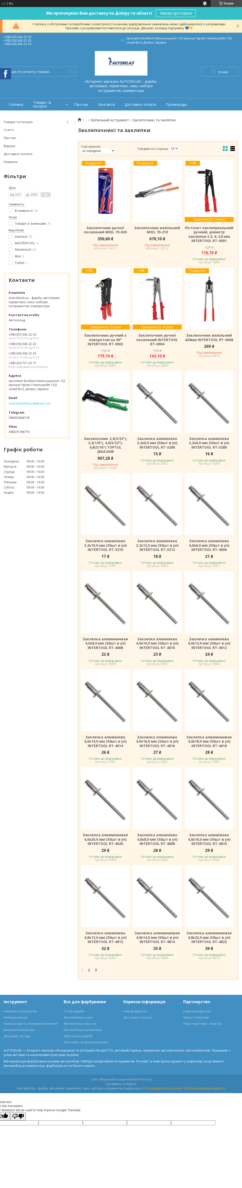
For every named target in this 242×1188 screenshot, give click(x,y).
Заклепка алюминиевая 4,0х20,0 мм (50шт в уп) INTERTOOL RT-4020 (105, 839)
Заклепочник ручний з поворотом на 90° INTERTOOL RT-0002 (105, 339)
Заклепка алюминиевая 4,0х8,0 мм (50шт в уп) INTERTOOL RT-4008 (105, 643)
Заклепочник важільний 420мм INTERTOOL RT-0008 (209, 337)
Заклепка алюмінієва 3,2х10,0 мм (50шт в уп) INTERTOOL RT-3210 (105, 545)
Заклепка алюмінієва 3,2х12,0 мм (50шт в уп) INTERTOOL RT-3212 (157, 545)
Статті (9, 130)
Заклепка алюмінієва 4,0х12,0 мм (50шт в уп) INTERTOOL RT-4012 (209, 643)
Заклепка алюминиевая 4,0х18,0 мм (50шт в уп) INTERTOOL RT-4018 (209, 741)
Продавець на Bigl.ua (121, 1084)
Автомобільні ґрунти (80, 1023)
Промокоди (176, 104)
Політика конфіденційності (205, 1088)
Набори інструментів (20, 1011)
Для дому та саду (17, 1036)
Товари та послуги (42, 104)
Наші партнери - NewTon (202, 1023)
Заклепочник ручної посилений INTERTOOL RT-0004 (157, 339)
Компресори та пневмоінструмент (31, 1023)
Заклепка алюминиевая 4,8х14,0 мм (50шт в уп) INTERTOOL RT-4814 (157, 937)
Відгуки (9, 146)
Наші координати (197, 1011)
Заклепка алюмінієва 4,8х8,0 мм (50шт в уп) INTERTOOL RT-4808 (157, 839)
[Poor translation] (18, 1116)
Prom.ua (146, 1079)
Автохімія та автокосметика (86, 1042)
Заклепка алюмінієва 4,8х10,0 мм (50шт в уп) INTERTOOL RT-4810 (209, 839)
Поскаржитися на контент (164, 1088)
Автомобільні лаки (78, 1017)
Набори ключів (15, 1017)
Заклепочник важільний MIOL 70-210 (157, 230)
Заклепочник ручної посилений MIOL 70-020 (105, 230)
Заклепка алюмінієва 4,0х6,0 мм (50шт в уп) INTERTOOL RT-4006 (209, 545)
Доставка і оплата (140, 104)
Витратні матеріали (19, 1029)
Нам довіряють (135, 1011)
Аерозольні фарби (78, 1036)
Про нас (81, 104)
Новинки (11, 162)
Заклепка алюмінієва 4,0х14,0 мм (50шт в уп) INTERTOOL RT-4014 (105, 741)
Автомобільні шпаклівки (83, 1029)
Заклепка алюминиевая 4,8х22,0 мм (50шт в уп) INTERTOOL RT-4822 (209, 937)
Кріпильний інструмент (110, 120)
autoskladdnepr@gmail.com (30, 403)
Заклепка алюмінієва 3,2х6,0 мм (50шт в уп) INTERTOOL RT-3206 (157, 443)
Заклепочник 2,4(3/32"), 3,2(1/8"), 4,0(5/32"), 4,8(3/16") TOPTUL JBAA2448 (105, 445)
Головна (16, 104)
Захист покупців (196, 1017)
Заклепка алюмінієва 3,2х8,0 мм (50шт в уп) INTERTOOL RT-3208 (209, 443)
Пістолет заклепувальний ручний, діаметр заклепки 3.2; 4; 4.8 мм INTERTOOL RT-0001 (209, 234)
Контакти (106, 104)
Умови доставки (176, 13)
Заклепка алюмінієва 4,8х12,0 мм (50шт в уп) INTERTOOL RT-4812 (105, 937)
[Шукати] (71, 72)
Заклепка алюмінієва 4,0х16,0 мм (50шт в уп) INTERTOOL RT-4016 (157, 741)
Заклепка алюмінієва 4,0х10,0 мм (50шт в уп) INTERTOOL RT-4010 (157, 643)
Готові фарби (74, 1011)
